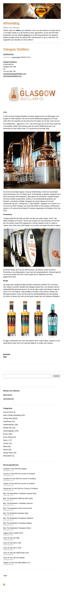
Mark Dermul (7, 395)
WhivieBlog (11, 23)
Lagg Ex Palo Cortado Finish (13, 534)
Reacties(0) (6, 354)
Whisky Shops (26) (9, 453)
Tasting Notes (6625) (10, 418)
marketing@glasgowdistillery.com (14, 74)
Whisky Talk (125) (9, 428)
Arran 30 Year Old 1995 (11, 539)
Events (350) (7, 434)
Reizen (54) (7, 450)
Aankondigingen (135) (10, 431)
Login (5, 575)
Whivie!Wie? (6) (8, 456)
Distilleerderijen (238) (10, 425)
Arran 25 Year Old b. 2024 (12, 544)
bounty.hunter (16, 57)
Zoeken (56, 376)
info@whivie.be (8, 399)
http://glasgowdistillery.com (12, 76)
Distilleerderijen (8, 54)
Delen (5, 357)
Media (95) (7, 446)
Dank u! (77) (7, 440)
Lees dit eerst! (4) (9, 412)
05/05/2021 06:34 (25, 57)
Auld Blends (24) (9, 421)
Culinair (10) (7, 443)
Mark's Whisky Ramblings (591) (14, 415)
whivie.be (26, 35)
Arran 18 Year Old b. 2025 (12, 548)
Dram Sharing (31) (9, 437)
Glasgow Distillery (16, 49)
